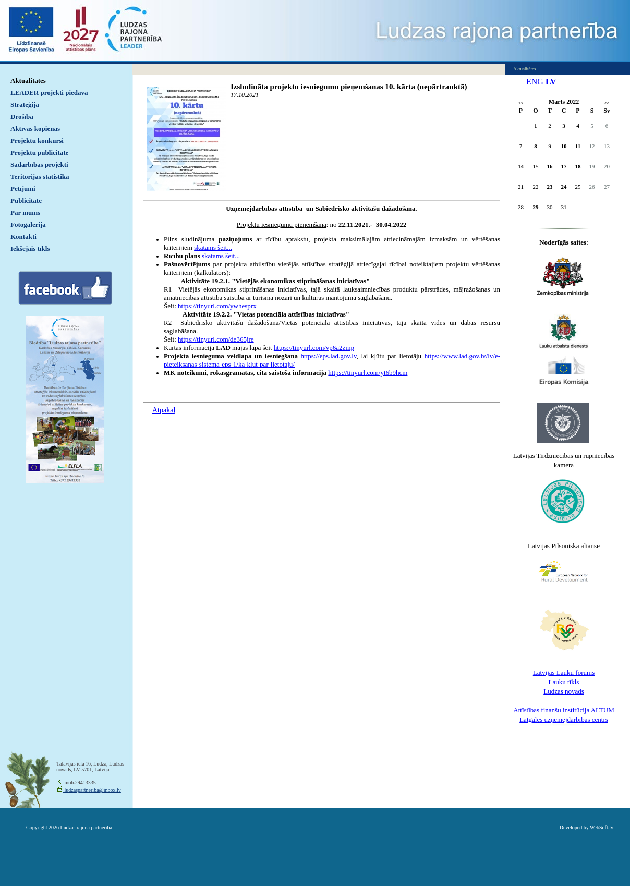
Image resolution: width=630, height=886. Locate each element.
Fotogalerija (28, 224)
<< (520, 103)
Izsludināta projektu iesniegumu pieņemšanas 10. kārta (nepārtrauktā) (349, 86)
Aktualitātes (28, 80)
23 (550, 187)
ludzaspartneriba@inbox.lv (92, 790)
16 (550, 166)
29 (536, 207)
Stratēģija (24, 104)
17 (564, 166)
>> (606, 103)
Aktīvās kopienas (35, 128)
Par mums (25, 212)
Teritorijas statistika (39, 176)
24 (564, 187)
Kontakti (23, 236)
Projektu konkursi (37, 140)
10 (564, 146)
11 (577, 146)
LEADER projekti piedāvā (49, 92)
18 (578, 166)
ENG (534, 81)
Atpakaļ (163, 410)
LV (551, 81)
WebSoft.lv (601, 827)
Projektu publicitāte (39, 152)
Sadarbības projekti (39, 164)
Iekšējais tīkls (30, 248)
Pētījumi (22, 188)
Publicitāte (26, 200)
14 (521, 166)
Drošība (21, 116)
